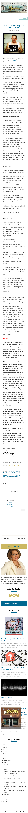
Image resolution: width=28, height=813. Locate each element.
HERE (14, 61)
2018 (4, 751)
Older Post (21, 538)
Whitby (15, 476)
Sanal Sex (9, 504)
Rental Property (18, 475)
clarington (20, 472)
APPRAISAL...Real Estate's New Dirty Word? (15, 771)
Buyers (14, 472)
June (5, 765)
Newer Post (6, 538)
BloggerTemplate (22, 811)
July (5, 762)
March (5, 769)
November (7, 760)
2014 (4, 797)
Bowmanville (7, 472)
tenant (11, 476)
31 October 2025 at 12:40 (12, 498)
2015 (4, 758)
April (5, 767)
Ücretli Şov (10, 502)
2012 (4, 799)
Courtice (6, 474)
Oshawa (10, 475)
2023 (4, 745)
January (6, 794)
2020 (4, 749)
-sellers (16, 471)
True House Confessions (10, 773)
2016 (4, 756)
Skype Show (10, 506)
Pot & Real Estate (6, 698)
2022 (4, 747)
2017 (4, 753)
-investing (10, 471)
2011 (4, 801)
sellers (5, 476)
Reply (23, 509)
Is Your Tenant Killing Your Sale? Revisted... (15, 776)
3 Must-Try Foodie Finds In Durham (24, 712)
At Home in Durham (10, 811)
